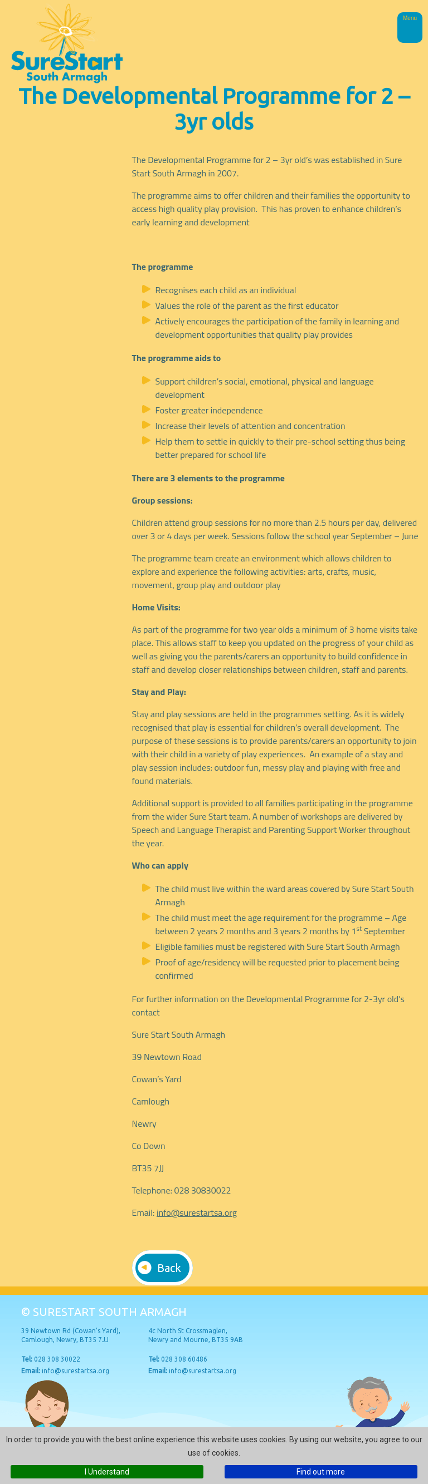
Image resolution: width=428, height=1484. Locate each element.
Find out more (320, 1471)
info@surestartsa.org (197, 1212)
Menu (410, 18)
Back (169, 1267)
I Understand (107, 1471)
